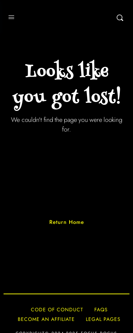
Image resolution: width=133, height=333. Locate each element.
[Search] (120, 18)
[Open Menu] (11, 17)
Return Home (66, 222)
